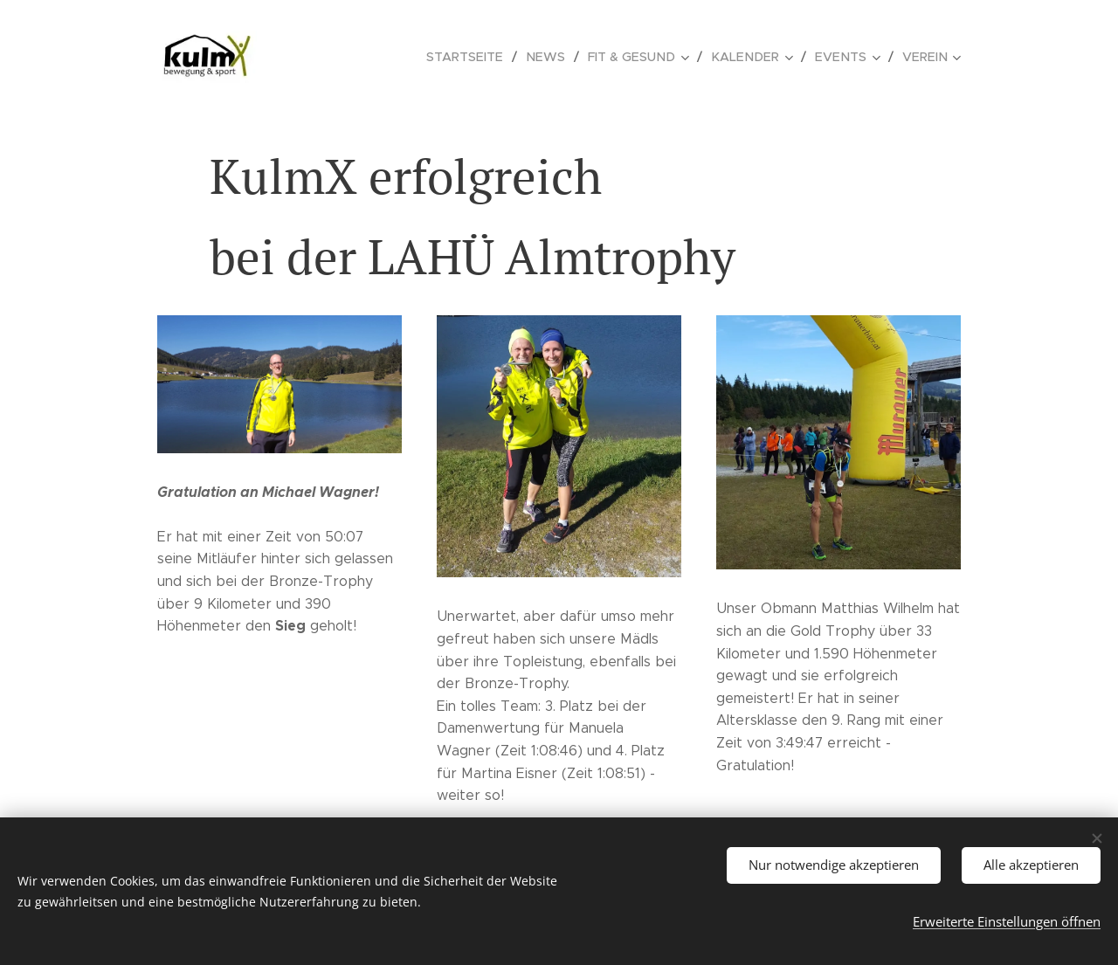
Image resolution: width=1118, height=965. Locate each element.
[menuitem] (486, 57)
